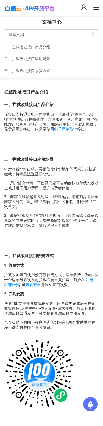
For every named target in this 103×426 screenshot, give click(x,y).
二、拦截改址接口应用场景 (27, 59)
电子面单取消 (65, 129)
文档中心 (52, 22)
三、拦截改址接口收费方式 (27, 70)
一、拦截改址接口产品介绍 (27, 47)
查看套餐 (33, 285)
